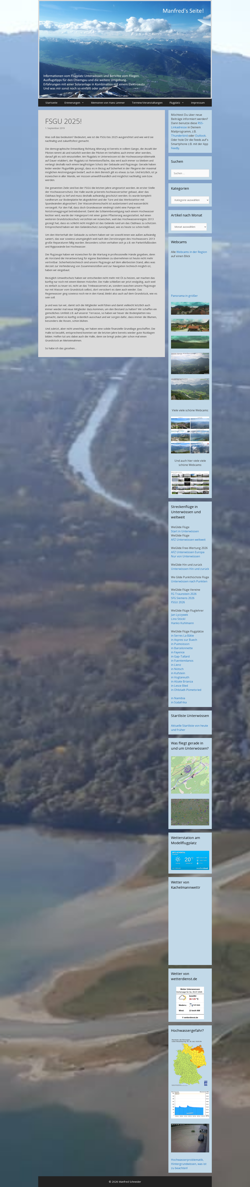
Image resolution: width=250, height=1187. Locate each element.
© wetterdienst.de (190, 1017)
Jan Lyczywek (179, 615)
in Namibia (178, 698)
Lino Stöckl (178, 619)
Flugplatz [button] (178, 103)
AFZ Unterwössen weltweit (188, 540)
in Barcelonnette (182, 648)
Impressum (198, 102)
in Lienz (176, 665)
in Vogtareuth (180, 677)
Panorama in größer (184, 296)
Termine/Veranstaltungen (147, 102)
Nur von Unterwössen (185, 556)
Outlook (200, 136)
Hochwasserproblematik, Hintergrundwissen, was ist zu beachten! (188, 1164)
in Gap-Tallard (180, 656)
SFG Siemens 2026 (182, 598)
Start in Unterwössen (185, 531)
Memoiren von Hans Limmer (108, 102)
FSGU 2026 (178, 602)
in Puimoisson (180, 644)
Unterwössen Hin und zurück (190, 569)
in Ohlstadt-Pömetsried (186, 690)
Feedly (175, 148)
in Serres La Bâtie (182, 635)
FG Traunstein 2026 (184, 594)
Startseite (51, 102)
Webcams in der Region (191, 252)
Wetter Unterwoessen (190, 989)
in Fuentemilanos (182, 661)
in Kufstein (178, 673)
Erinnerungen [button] (76, 103)
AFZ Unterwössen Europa (187, 552)
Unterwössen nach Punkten (189, 581)
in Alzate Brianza (182, 681)
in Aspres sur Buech (184, 640)
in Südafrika (179, 702)
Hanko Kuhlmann (182, 623)
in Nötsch (177, 669)
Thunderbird (179, 136)
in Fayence (178, 652)
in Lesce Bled (179, 686)
